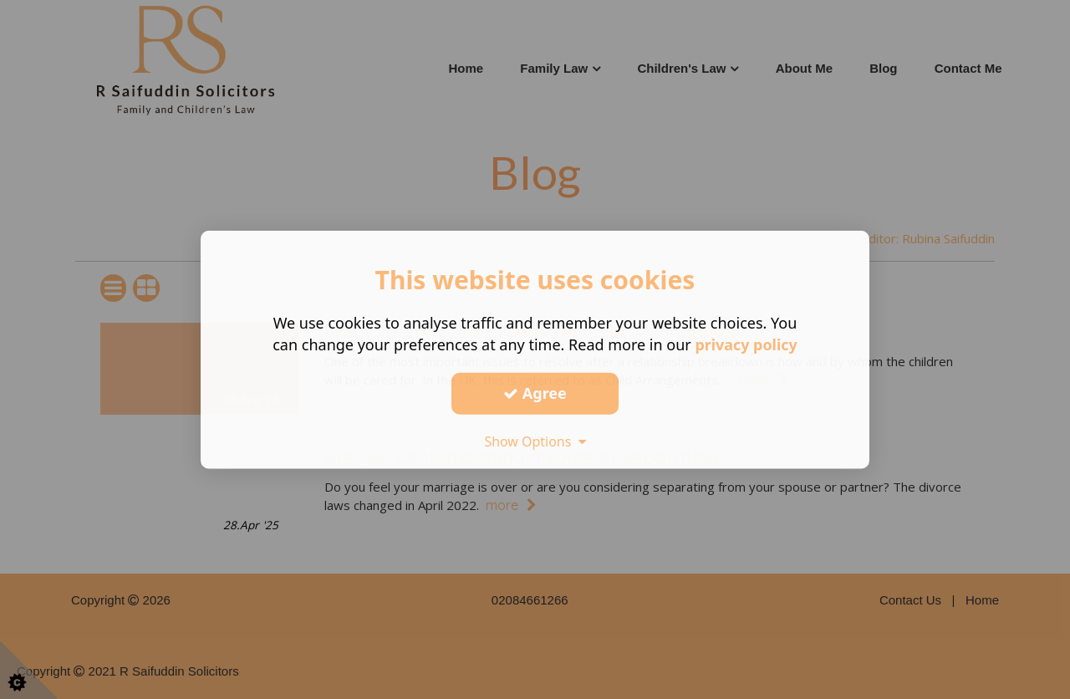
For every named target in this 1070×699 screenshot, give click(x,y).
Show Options (535, 440)
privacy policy (746, 344)
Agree (535, 393)
